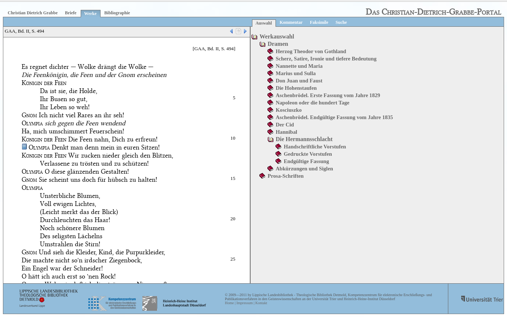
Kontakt (261, 303)
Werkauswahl (276, 36)
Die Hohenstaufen (296, 88)
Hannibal (286, 132)
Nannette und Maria (299, 66)
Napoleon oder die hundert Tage (312, 103)
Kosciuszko (289, 110)
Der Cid (285, 125)
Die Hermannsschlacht (304, 139)
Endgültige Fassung (306, 161)
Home (229, 303)
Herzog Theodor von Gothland (311, 51)
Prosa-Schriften (285, 176)
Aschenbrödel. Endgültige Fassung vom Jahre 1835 (334, 117)
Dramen (277, 44)
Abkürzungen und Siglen (304, 169)
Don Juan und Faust (299, 81)
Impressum (244, 303)
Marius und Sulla (295, 73)
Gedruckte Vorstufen (308, 154)
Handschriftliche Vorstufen (315, 147)
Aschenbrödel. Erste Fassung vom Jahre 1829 (328, 95)
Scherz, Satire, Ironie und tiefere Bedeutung (326, 59)
